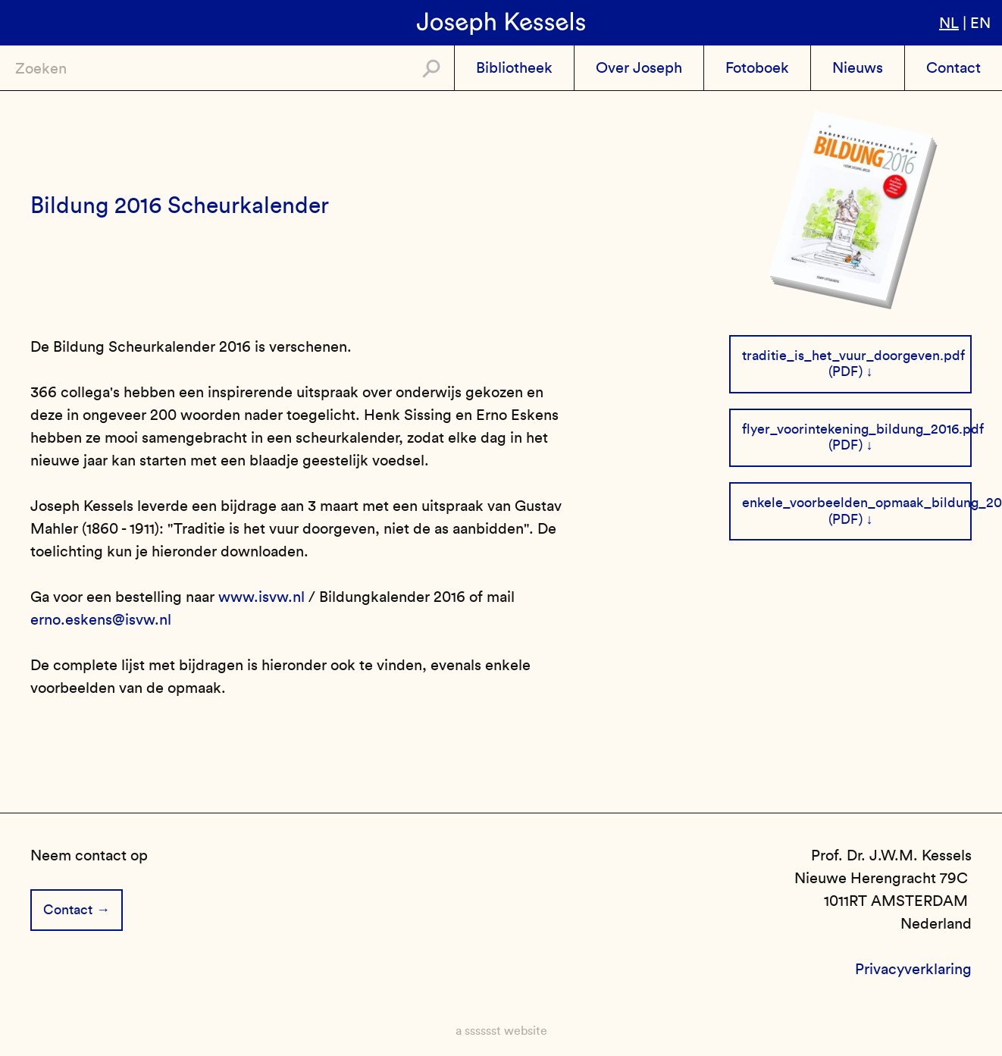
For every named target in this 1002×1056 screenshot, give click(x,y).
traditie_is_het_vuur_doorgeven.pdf (853, 355)
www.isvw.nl (261, 597)
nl (949, 23)
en (980, 23)
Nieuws (857, 67)
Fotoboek (757, 67)
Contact (953, 67)
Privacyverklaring (913, 969)
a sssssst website (501, 1030)
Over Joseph (639, 67)
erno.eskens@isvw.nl (100, 619)
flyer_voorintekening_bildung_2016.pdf (857, 429)
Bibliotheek (514, 67)
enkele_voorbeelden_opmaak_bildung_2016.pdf (857, 502)
